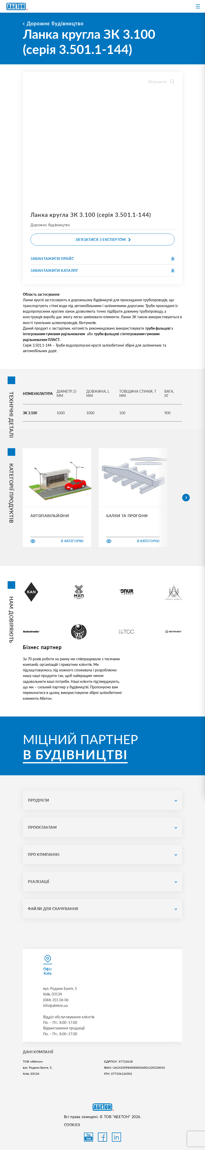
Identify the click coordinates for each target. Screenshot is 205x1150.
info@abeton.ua (55, 1005)
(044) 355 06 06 (56, 1000)
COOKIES (72, 1125)
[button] (186, 497)
